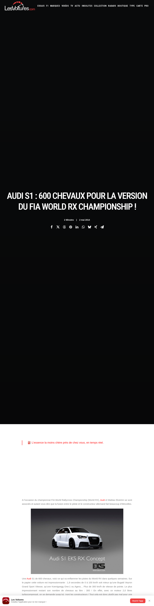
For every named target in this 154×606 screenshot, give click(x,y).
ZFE (132, 501)
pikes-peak (76, 388)
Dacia (112, 477)
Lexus (100, 485)
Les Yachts (48, 483)
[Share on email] (102, 53)
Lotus (107, 485)
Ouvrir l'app (137, 601)
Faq (6, 483)
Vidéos (65, 6)
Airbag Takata (102, 505)
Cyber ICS (48, 523)
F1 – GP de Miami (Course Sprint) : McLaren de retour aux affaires (33, 579)
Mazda (123, 485)
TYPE (132, 6)
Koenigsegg (125, 481)
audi (55, 379)
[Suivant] (120, 426)
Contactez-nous (12, 489)
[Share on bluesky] (89, 53)
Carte (7, 473)
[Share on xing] (96, 53)
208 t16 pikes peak (31, 379)
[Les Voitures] (20, 5)
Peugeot (35, 335)
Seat (144, 489)
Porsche (117, 489)
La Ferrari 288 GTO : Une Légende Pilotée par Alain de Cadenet (112, 570)
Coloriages (124, 501)
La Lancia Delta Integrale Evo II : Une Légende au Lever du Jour (112, 573)
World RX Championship (34, 393)
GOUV (82, 505)
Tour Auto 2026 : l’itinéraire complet (97, 566)
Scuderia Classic (51, 489)
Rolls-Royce (136, 489)
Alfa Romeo (92, 472)
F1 (47, 6)
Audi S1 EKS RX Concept (72, 379)
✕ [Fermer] (149, 600)
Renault (125, 489)
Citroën (99, 477)
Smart (89, 493)
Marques (55, 6)
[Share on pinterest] (71, 53)
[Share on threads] (64, 53)
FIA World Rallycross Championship (79, 383)
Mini (82, 489)
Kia (117, 481)
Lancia (83, 485)
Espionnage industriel (53, 518)
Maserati (115, 485)
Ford (146, 477)
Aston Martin (112, 472)
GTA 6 (46, 497)
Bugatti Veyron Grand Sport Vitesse (40, 383)
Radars (112, 6)
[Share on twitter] (58, 53)
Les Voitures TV (50, 473)
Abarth (83, 472)
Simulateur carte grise (89, 501)
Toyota (103, 493)
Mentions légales (12, 494)
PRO (146, 6)
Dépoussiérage (50, 512)
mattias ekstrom (59, 388)
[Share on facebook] (52, 53)
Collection (100, 6)
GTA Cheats (48, 502)
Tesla (96, 493)
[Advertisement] (77, 123)
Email (82, 443)
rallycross (90, 388)
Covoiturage (140, 501)
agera (46, 379)
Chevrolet (89, 477)
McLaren (130, 485)
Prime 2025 (90, 505)
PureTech (113, 505)
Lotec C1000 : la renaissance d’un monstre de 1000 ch (107, 558)
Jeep (113, 481)
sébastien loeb (107, 388)
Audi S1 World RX (95, 379)
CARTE (139, 6)
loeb (45, 388)
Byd (81, 477)
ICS (45, 534)
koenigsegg (105, 383)
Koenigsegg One (30, 388)
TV (72, 6)
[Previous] (34, 427)
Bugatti (142, 472)
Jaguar (106, 481)
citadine (26, 250)
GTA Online (49, 507)
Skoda (82, 493)
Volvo (122, 493)
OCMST (47, 528)
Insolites (87, 6)
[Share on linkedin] (77, 53)
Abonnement (10, 478)
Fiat (140, 477)
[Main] (77, 426)
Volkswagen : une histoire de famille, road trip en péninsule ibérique (34, 583)
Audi (102, 151)
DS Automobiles (123, 477)
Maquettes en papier (109, 501)
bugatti (110, 379)
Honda (83, 481)
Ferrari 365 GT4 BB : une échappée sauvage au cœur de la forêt (112, 562)
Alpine (101, 472)
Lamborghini (137, 481)
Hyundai (91, 481)
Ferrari (134, 477)
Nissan (88, 489)
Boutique (123, 6)
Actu (77, 6)
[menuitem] (41, 6)
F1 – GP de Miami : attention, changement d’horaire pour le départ (33, 575)
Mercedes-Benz (142, 485)
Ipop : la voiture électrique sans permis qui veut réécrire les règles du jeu (35, 587)
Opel (95, 489)
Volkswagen (113, 493)
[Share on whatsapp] (83, 53)
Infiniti (99, 481)
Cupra (106, 477)
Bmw (135, 472)
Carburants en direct (128, 505)
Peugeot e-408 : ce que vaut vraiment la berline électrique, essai (32, 564)
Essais (41, 6)
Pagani (100, 489)
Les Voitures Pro (51, 478)
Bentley (127, 472)
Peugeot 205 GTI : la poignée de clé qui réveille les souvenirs (110, 585)
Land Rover (92, 485)
